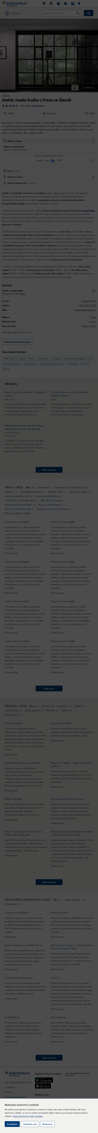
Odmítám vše (30, 1124)
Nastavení (47, 1124)
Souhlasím (12, 1124)
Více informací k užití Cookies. (28, 1116)
